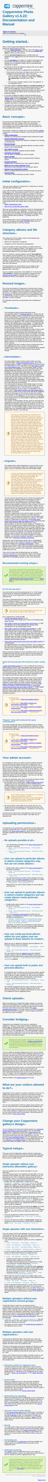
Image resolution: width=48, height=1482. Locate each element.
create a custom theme (35, 1041)
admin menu (39, 50)
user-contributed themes (17, 1137)
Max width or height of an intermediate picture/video (21, 623)
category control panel (10, 275)
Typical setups (9, 173)
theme (20, 394)
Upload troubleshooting (10, 555)
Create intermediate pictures (25, 362)
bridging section (22, 1077)
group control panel (18, 831)
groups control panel (28, 1390)
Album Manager (15, 50)
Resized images (9, 144)
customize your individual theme (15, 1140)
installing (41, 130)
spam (33, 1416)
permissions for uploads (33, 1324)
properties (13, 60)
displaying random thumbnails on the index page (23, 1129)
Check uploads (9, 156)
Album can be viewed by (19, 1373)
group (25, 70)
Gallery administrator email (12, 204)
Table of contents (9, 32)
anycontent (20, 1468)
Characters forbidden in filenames (23, 537)
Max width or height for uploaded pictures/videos (20, 628)
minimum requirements (26, 543)
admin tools (8, 294)
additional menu (27, 953)
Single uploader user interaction (24, 1316)
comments (13, 1415)
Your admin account (11, 149)
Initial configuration (11, 135)
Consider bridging (10, 162)
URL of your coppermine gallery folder (16, 206)
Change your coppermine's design (16, 169)
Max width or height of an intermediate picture (28, 390)
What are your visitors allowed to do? (17, 165)
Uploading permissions (12, 153)
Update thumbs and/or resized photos (21, 578)
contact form (23, 1441)
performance (26, 219)
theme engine (33, 1132)
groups (42, 56)
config (4, 1132)
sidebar (9, 1451)
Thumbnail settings (25, 314)
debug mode (9, 98)
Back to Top (41, 1480)
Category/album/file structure (14, 139)
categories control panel (20, 914)
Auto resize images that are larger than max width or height (22, 520)
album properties (23, 879)
